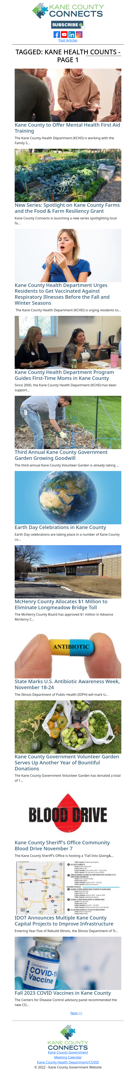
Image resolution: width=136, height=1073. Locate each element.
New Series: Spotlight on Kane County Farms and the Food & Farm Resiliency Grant (67, 207)
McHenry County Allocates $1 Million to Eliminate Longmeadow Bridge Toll (61, 604)
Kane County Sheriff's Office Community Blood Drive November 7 (62, 845)
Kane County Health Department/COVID (68, 1062)
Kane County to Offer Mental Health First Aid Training (67, 127)
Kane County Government (68, 1052)
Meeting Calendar (68, 1057)
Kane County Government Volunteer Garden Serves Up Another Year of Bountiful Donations (67, 762)
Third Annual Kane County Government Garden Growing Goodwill (61, 454)
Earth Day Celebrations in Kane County (60, 527)
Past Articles (68, 40)
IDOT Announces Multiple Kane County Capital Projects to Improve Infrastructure (64, 920)
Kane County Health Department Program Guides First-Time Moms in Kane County (64, 375)
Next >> (76, 1013)
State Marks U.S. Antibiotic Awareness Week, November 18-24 (67, 684)
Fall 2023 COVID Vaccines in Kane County (63, 992)
